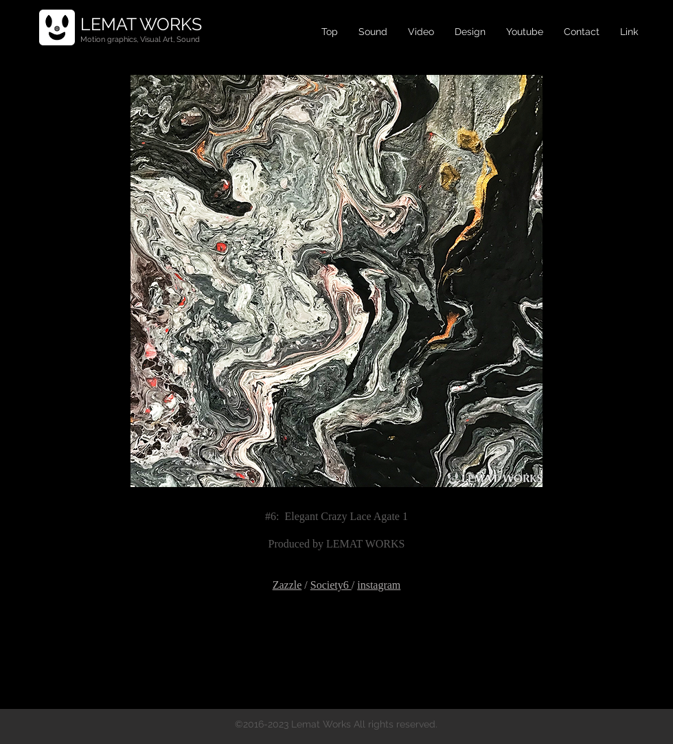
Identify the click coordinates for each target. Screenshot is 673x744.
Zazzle (287, 585)
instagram (378, 585)
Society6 (331, 585)
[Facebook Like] (336, 630)
